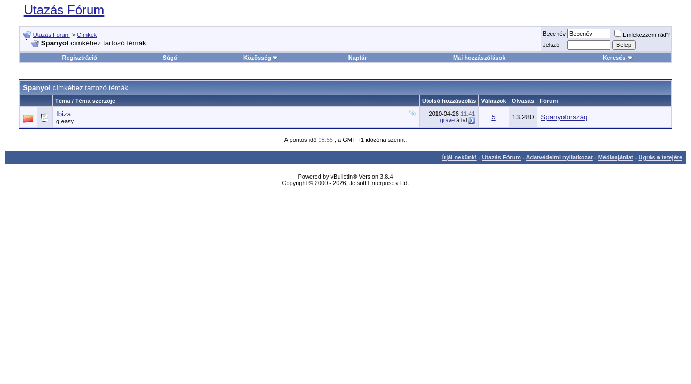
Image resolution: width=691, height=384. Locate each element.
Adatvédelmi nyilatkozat (559, 157)
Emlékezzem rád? (642, 34)
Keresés (618, 57)
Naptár (357, 57)
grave (447, 120)
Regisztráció (79, 57)
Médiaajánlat (615, 157)
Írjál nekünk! (459, 157)
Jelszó (551, 45)
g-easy (65, 121)
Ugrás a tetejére (660, 157)
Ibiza (63, 114)
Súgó (170, 57)
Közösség (261, 57)
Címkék (87, 34)
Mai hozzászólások (479, 57)
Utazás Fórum (64, 10)
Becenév (554, 33)
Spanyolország (564, 117)
